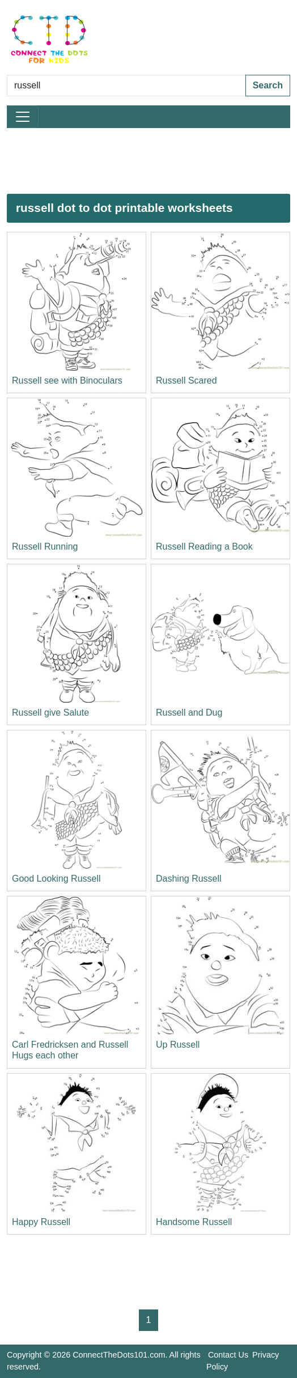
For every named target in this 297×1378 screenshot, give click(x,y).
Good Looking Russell (56, 878)
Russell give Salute (50, 712)
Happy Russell (41, 1222)
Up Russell (178, 1044)
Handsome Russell (194, 1222)
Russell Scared (186, 380)
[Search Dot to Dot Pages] (126, 85)
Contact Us (228, 1354)
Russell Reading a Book (204, 546)
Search (268, 85)
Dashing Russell (189, 878)
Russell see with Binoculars (67, 380)
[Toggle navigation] (23, 116)
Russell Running (45, 546)
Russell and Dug (189, 712)
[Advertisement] (148, 161)
